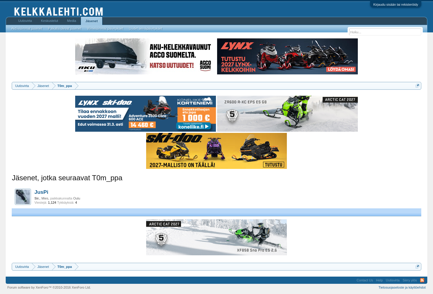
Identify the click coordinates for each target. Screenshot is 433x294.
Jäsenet (91, 21)
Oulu (76, 198)
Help (379, 280)
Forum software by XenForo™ (49, 287)
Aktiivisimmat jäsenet (26, 28)
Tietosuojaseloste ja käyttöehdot (402, 287)
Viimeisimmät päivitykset (105, 28)
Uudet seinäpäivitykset (145, 28)
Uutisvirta (25, 20)
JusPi (41, 192)
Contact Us (365, 280)
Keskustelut (49, 20)
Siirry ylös (410, 280)
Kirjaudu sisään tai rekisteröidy (395, 4)
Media (71, 20)
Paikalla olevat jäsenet (64, 28)
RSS (422, 280)
